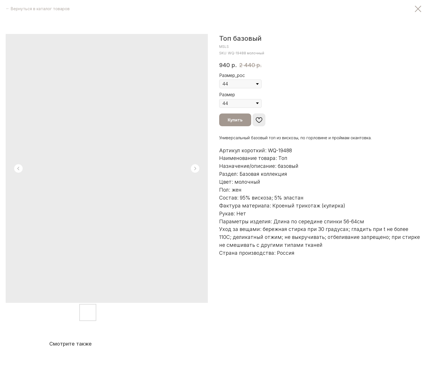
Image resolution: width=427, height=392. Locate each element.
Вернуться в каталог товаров (40, 8)
